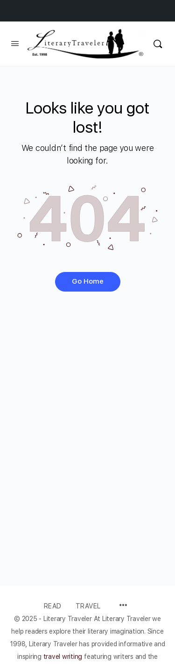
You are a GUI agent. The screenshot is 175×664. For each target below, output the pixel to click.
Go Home (88, 281)
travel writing (63, 656)
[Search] (157, 43)
